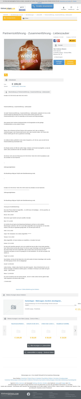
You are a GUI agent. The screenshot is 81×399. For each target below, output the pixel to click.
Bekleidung (64, 380)
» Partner (67, 393)
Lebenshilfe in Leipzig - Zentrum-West (39, 352)
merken (72, 40)
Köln (69, 383)
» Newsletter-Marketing (70, 394)
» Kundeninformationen (37, 397)
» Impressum (51, 395)
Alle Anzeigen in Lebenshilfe (39, 345)
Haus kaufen (42, 380)
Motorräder (58, 380)
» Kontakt (51, 392)
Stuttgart (63, 383)
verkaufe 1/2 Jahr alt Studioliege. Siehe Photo (33, 323)
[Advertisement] (40, 25)
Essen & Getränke (36, 378)
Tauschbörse (45, 378)
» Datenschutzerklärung (37, 393)
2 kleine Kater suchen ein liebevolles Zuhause (48, 323)
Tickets (29, 378)
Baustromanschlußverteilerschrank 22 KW (18, 323)
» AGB (33, 395)
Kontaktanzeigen (64, 378)
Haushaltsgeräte (72, 380)
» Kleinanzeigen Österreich (70, 396)
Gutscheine (24, 378)
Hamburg (34, 383)
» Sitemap (34, 392)
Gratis (42, 6)
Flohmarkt (35, 380)
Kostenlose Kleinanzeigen (11, 380)
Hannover (21, 383)
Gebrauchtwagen (50, 380)
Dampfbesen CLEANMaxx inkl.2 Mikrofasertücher (63, 323)
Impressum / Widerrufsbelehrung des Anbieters (27, 289)
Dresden (45, 383)
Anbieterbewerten (70, 62)
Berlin (17, 383)
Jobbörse (30, 380)
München (40, 383)
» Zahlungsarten (52, 397)
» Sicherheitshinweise (53, 393)
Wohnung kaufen (22, 380)
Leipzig (57, 383)
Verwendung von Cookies (65, 1)
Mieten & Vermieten (54, 378)
